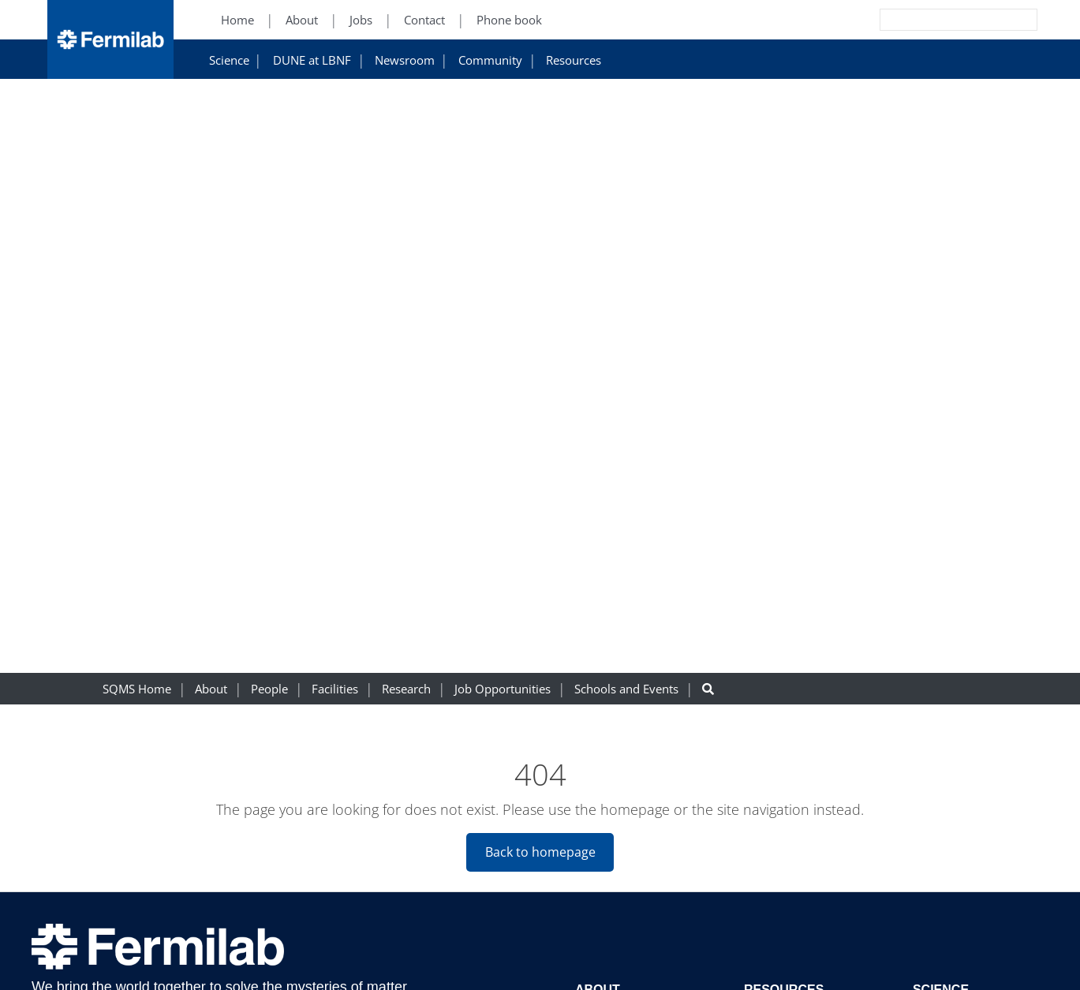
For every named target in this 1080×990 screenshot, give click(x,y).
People (269, 689)
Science (229, 60)
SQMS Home (137, 689)
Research (406, 689)
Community (490, 60)
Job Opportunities (502, 689)
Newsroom (405, 60)
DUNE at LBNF (312, 60)
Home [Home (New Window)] (237, 20)
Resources (573, 60)
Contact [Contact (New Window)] (424, 20)
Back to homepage (540, 852)
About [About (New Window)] (302, 20)
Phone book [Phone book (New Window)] (509, 20)
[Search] (923, 20)
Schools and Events (626, 689)
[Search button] (708, 689)
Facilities (335, 689)
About (211, 689)
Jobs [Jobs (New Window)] (360, 20)
